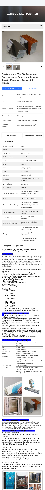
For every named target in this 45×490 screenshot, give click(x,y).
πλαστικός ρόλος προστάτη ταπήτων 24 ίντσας (17, 477)
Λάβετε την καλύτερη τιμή (12, 88)
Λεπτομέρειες (12, 135)
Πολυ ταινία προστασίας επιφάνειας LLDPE (22, 475)
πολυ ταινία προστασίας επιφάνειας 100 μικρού (17, 479)
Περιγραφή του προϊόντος (33, 135)
